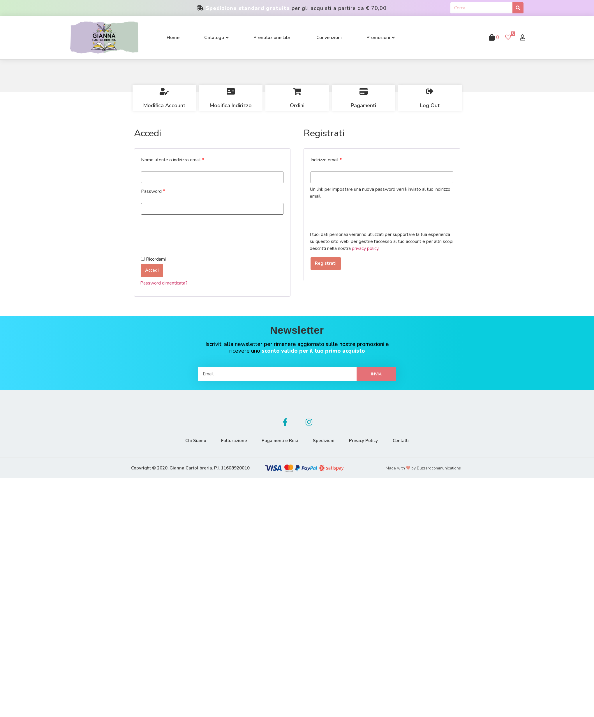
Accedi (151, 270)
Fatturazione (230, 440)
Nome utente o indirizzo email (172, 160)
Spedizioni (325, 440)
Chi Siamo (189, 440)
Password (153, 191)
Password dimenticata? (164, 282)
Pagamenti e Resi (278, 440)
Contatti (408, 440)
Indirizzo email (326, 160)
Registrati (324, 263)
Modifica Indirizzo (230, 105)
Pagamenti (363, 105)
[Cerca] (518, 7)
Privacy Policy (367, 440)
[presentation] (184, 228)
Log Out (430, 105)
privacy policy (365, 248)
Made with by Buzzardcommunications (423, 467)
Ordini (297, 105)
